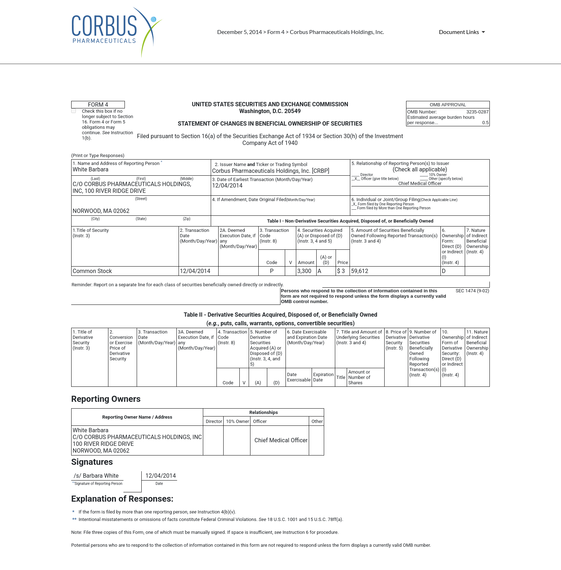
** (73, 482)
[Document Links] (463, 32)
